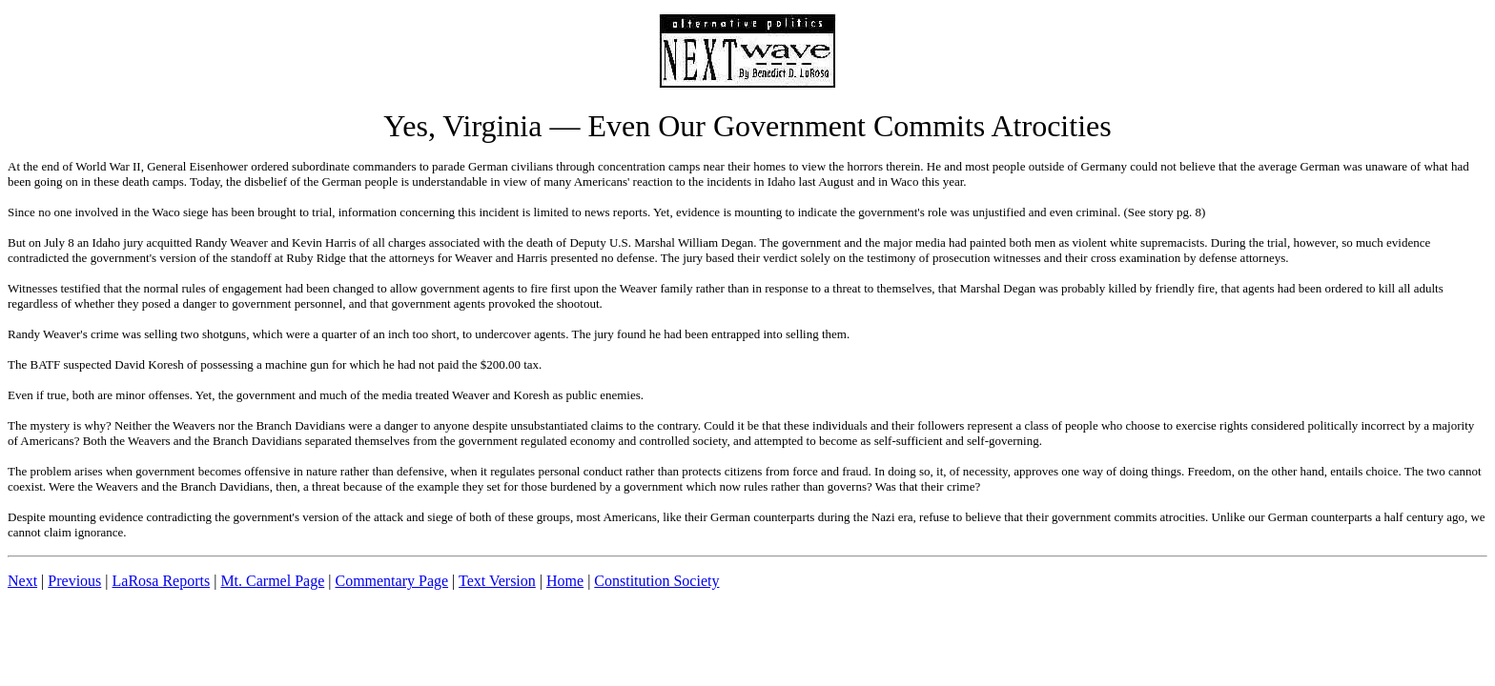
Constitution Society (656, 581)
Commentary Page (391, 581)
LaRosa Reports (162, 581)
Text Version (497, 581)
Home (565, 581)
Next (22, 581)
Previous (74, 581)
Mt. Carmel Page (272, 581)
